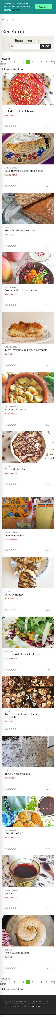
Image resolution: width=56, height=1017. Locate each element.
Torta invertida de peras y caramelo (26, 349)
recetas (12, 20)
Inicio (4, 20)
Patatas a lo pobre (15, 409)
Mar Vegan (8, 354)
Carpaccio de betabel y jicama (23, 654)
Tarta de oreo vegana (17, 773)
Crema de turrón (15, 469)
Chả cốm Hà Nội (14, 833)
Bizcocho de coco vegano (20, 230)
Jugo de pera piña (15, 535)
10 (46, 62)
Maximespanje (10, 778)
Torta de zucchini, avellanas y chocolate (22, 716)
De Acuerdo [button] (44, 7)
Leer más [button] (16, 10)
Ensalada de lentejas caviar (21, 290)
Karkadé (10, 893)
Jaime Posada (9, 235)
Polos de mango (14, 594)
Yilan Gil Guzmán (11, 175)
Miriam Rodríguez (11, 115)
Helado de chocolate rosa (20, 111)
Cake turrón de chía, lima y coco (24, 170)
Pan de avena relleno (17, 952)
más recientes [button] (17, 69)
